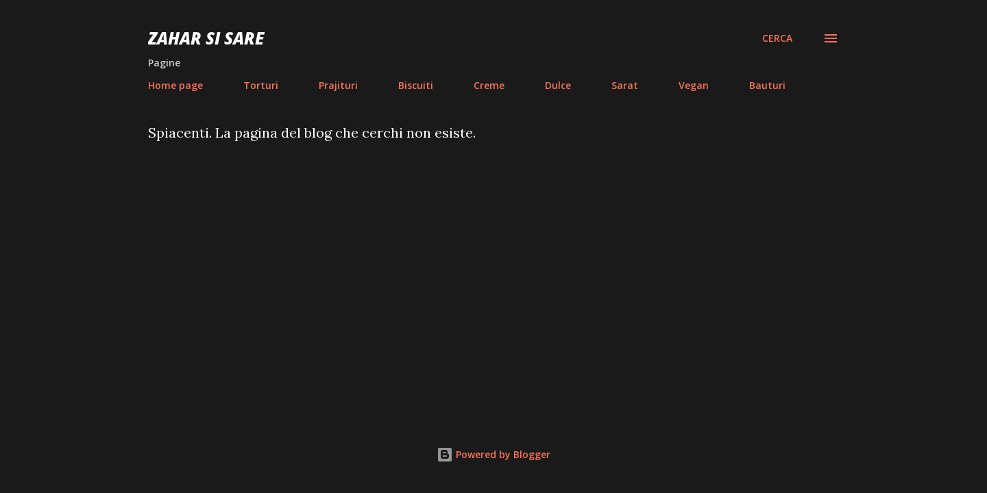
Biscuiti (415, 85)
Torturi (260, 85)
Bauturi (767, 85)
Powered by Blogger (493, 454)
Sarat (624, 85)
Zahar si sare (206, 38)
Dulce (558, 85)
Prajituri (338, 85)
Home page (175, 85)
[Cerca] (777, 38)
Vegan (694, 85)
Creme (489, 85)
